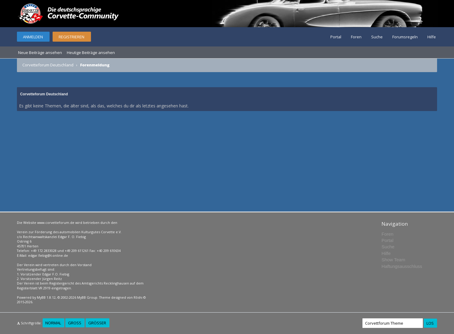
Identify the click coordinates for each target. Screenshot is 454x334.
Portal (335, 37)
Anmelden (33, 37)
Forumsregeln (405, 37)
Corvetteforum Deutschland (47, 65)
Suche (377, 37)
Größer (97, 323)
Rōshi (138, 297)
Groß (74, 323)
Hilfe (431, 37)
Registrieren (71, 37)
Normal (53, 323)
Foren (356, 37)
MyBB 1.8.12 (46, 297)
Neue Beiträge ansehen (40, 52)
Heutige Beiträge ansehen (91, 52)
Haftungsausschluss (401, 266)
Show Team (393, 259)
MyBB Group (87, 297)
